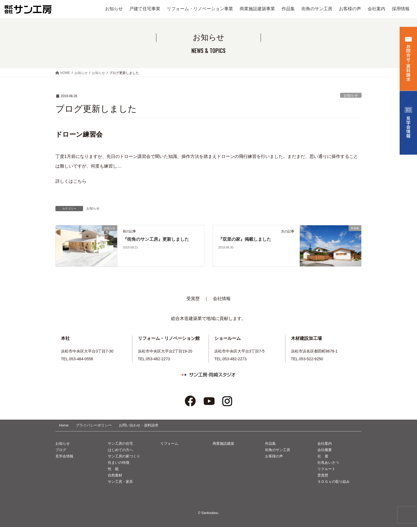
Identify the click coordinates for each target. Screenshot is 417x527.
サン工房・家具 (120, 482)
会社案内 (324, 443)
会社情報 (222, 298)
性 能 (113, 469)
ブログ (60, 450)
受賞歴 (193, 298)
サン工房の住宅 (120, 443)
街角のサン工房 (277, 450)
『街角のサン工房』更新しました (156, 239)
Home (64, 425)
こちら (79, 181)
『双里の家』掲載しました (244, 239)
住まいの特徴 (118, 462)
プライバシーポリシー (94, 425)
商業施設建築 (223, 443)
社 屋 (322, 456)
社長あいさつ (328, 462)
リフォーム (169, 443)
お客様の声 (274, 456)
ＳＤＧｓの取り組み (333, 482)
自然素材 (115, 475)
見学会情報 (64, 456)
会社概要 (324, 450)
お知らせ (351, 95)
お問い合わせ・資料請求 (138, 425)
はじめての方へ (120, 450)
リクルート (326, 469)
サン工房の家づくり (124, 456)
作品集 (270, 443)
